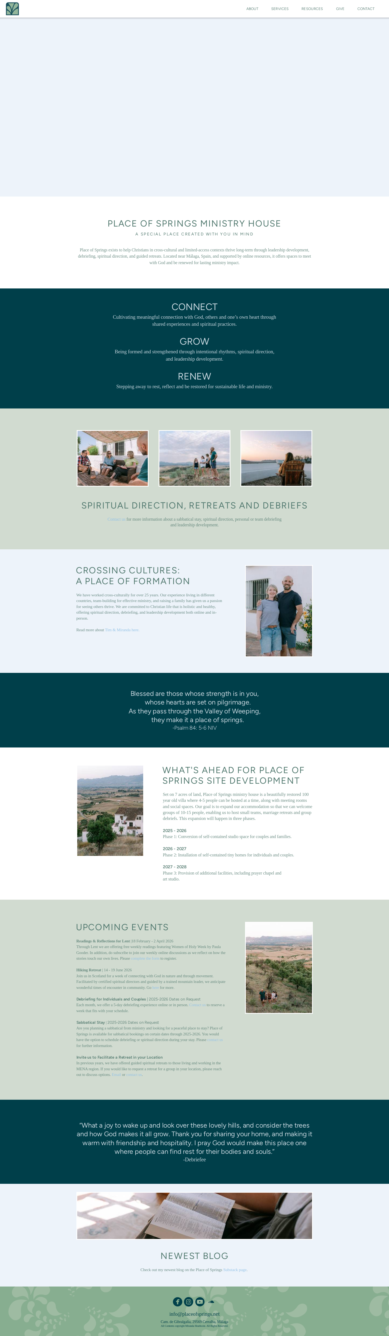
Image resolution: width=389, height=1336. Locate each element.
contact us (215, 1040)
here (155, 987)
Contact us (116, 519)
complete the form (145, 958)
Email (116, 1074)
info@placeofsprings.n (192, 1314)
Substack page (234, 1269)
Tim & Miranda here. (122, 629)
